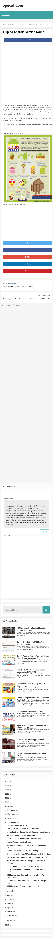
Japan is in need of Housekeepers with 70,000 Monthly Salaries (32, 726)
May (9, 903)
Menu (6, 15)
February (11, 916)
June (9, 899)
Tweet (28, 243)
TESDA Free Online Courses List (29, 712)
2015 (7, 802)
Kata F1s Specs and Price (17, 825)
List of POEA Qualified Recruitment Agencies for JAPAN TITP (31, 671)
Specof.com (13, 5)
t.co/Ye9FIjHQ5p (12, 511)
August (10, 891)
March (10, 912)
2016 (7, 798)
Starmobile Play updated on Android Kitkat (18, 287)
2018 (7, 790)
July (9, 895)
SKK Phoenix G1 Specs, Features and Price (23, 886)
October (10, 818)
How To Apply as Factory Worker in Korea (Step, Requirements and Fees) (33, 657)
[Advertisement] (26, 73)
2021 (7, 781)
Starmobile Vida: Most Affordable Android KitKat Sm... (29, 854)
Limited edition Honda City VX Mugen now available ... (28, 832)
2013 (7, 925)
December (11, 810)
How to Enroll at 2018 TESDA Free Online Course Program (30, 643)
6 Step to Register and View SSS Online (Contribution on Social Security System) (33, 699)
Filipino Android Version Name (19, 842)
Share (28, 40)
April (9, 907)
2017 (7, 794)
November (11, 814)
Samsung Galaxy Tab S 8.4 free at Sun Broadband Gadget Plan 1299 (26, 299)
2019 (7, 786)
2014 (7, 806)
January (10, 920)
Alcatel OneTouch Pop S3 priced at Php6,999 (25, 851)
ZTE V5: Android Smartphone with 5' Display (24, 866)
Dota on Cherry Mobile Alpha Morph (21, 835)
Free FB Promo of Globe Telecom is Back (23, 829)
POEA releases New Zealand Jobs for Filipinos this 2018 (31, 629)
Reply (45, 531)
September (12, 822)
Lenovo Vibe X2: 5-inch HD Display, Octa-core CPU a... (28, 857)
